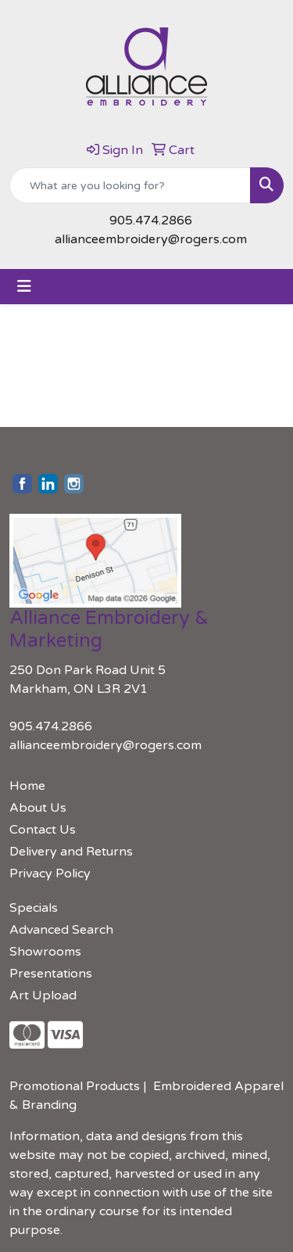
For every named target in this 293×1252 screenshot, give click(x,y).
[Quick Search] (130, 185)
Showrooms (45, 952)
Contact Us (42, 830)
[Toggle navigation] (24, 286)
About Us (37, 808)
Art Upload (43, 995)
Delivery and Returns (71, 851)
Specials (33, 908)
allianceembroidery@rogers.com (151, 239)
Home (27, 786)
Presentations (50, 973)
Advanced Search (61, 930)
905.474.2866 (150, 220)
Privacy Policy (50, 873)
